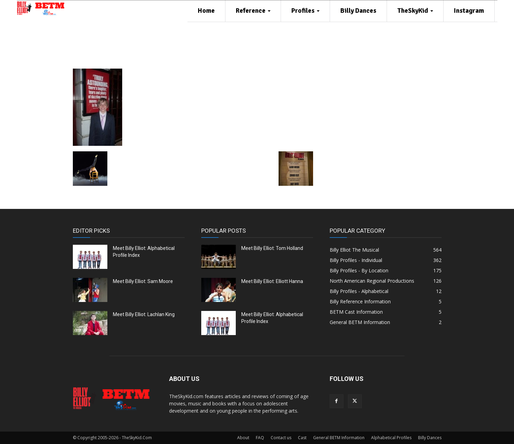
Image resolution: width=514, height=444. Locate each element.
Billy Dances (430, 438)
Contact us (281, 438)
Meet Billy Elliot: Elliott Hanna (272, 281)
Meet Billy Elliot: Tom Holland (272, 248)
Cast (302, 438)
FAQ (260, 438)
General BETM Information (339, 438)
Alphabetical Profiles (391, 438)
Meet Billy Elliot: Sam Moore (143, 281)
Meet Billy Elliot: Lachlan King (144, 314)
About (243, 438)
